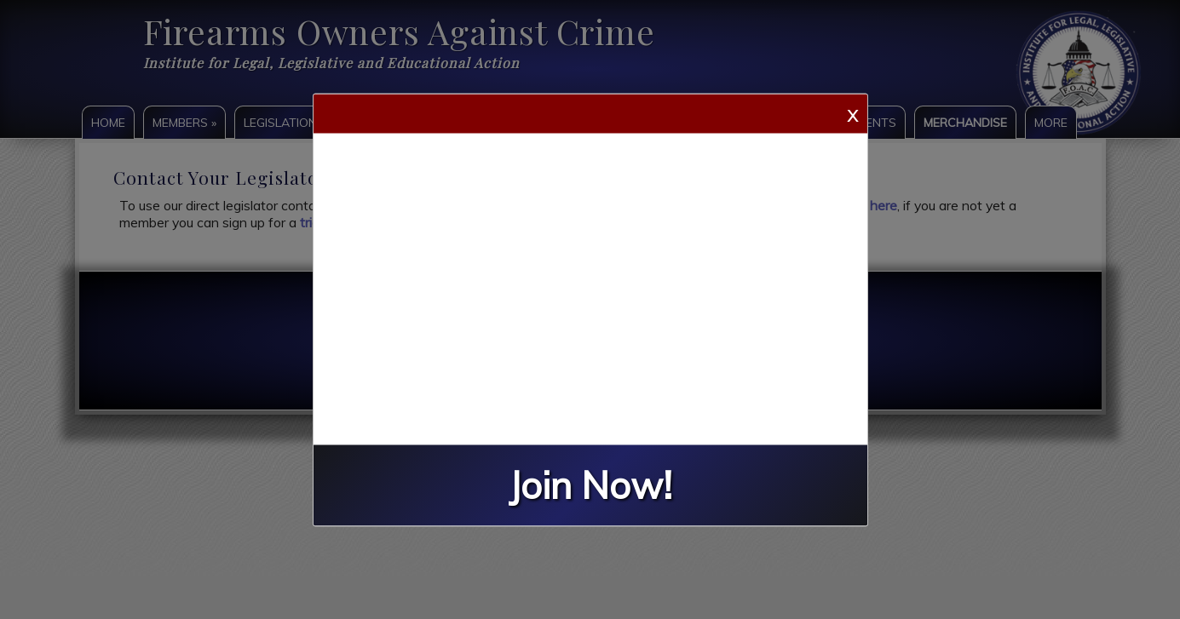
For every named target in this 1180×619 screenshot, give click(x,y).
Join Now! (590, 484)
